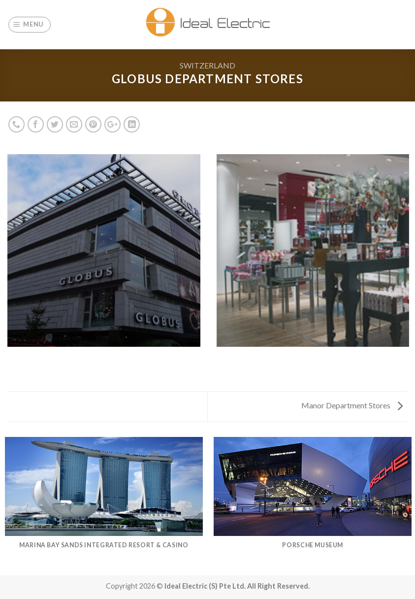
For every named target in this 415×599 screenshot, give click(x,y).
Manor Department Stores (352, 405)
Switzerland (207, 65)
